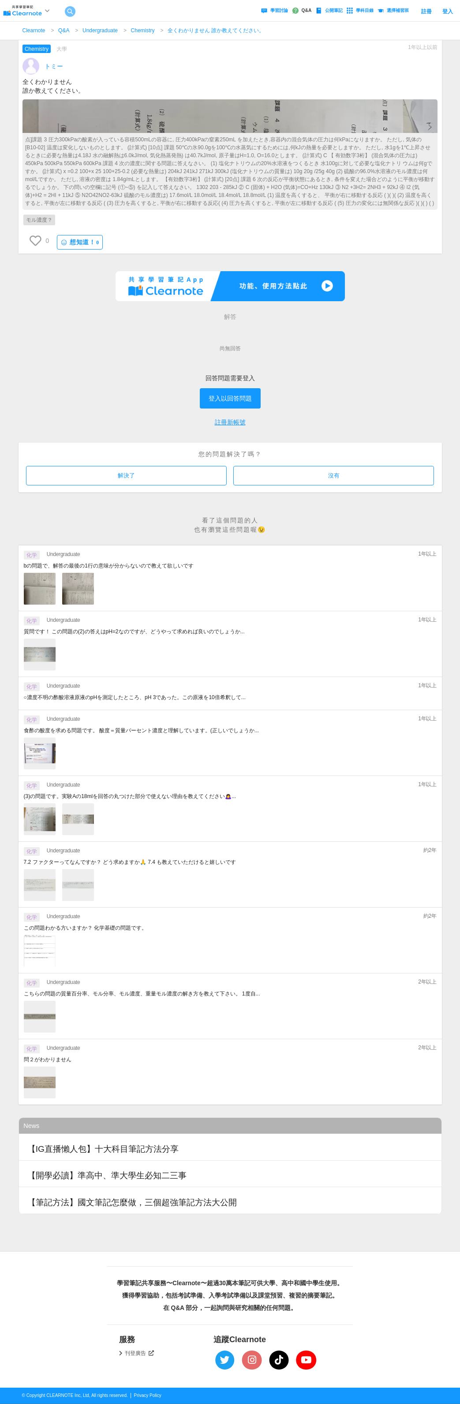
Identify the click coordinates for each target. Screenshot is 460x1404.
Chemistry (143, 30)
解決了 (126, 475)
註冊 (426, 11)
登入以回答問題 (230, 398)
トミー (54, 66)
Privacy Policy (147, 1395)
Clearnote (33, 30)
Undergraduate (100, 30)
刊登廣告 (139, 1353)
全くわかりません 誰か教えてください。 (216, 30)
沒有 (334, 475)
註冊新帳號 (230, 422)
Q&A (63, 30)
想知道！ (80, 242)
